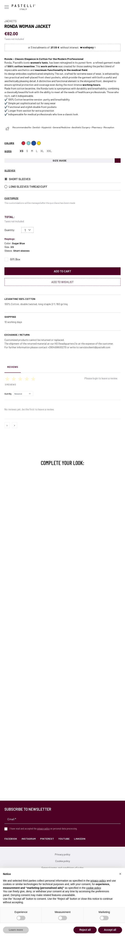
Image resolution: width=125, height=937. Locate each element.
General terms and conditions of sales (62, 867)
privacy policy (43, 828)
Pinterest (47, 838)
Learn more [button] (16, 929)
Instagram (29, 838)
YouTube (64, 838)
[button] (120, 874)
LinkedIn (79, 838)
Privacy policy (62, 854)
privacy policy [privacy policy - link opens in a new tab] (98, 880)
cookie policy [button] (93, 887)
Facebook (10, 838)
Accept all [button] (110, 929)
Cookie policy (62, 861)
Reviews (12, 366)
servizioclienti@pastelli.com (94, 347)
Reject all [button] (85, 929)
